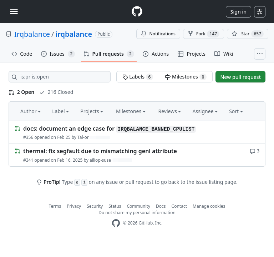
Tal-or (83, 137)
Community (138, 206)
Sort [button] (236, 111)
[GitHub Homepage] (116, 223)
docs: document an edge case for (109, 128)
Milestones (186, 76)
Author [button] (30, 111)
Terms (55, 206)
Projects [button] (91, 111)
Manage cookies (209, 206)
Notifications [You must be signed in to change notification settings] (158, 34)
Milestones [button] (131, 111)
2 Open (21, 92)
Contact (179, 206)
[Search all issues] (60, 76)
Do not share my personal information (137, 213)
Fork (203, 33)
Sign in (238, 11)
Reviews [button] (169, 111)
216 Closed (56, 92)
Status (114, 206)
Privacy (74, 206)
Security (95, 206)
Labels (137, 76)
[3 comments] (254, 150)
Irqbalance (32, 34)
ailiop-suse (100, 160)
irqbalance (74, 34)
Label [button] (60, 111)
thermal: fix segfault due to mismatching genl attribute (100, 151)
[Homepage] (137, 11)
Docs (161, 206)
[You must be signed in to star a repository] (247, 34)
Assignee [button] (205, 111)
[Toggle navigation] (14, 11)
